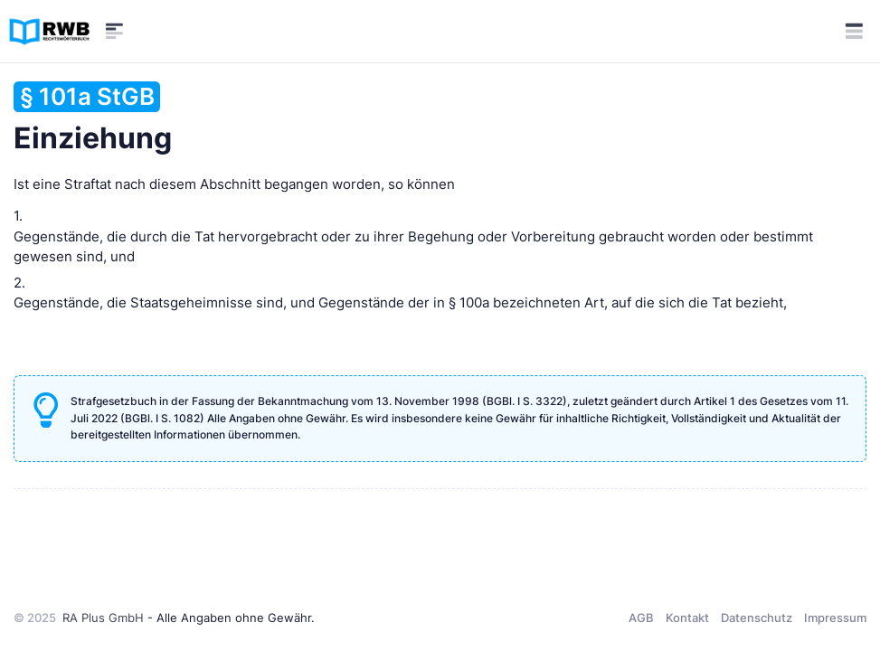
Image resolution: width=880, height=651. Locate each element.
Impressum (835, 617)
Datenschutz (756, 617)
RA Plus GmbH (103, 617)
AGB (641, 617)
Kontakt (687, 617)
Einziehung (93, 118)
